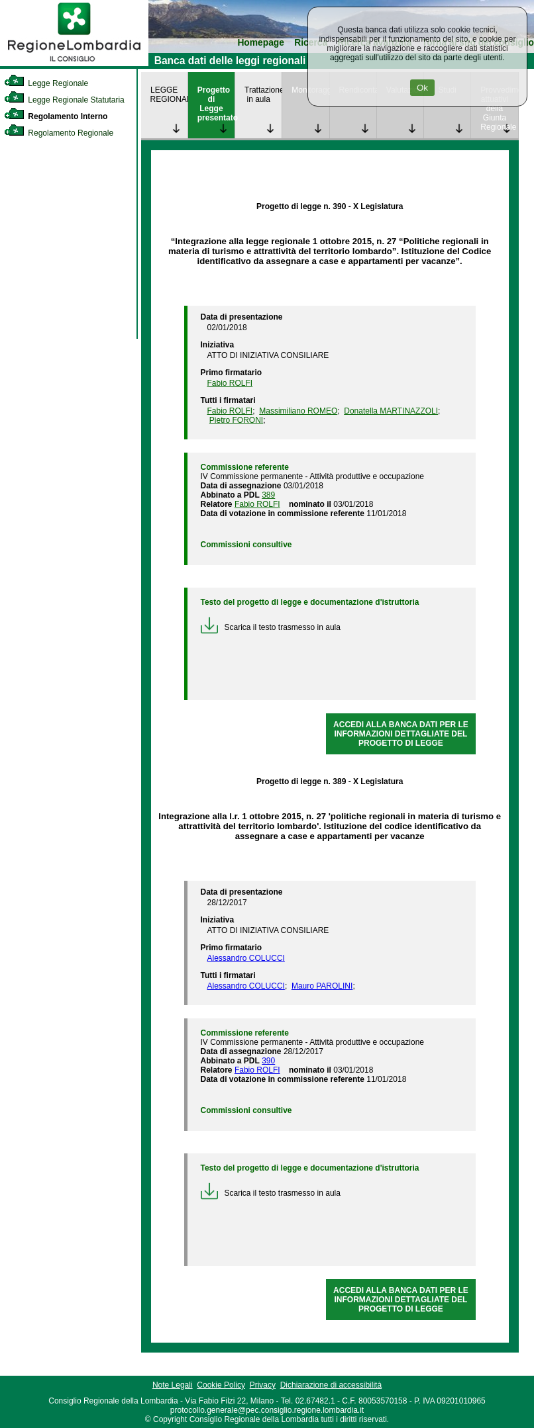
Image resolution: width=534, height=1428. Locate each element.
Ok (422, 88)
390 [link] (268, 1060)
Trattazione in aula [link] (263, 94)
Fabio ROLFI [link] (230, 383)
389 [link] (268, 495)
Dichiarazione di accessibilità (331, 1385)
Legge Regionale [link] (46, 83)
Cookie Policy (221, 1385)
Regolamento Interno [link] (55, 116)
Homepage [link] (260, 43)
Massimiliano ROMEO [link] (298, 411)
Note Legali (172, 1385)
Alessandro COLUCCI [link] (246, 958)
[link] (74, 63)
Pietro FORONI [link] (236, 420)
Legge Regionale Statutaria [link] (64, 100)
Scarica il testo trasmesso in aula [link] (271, 627)
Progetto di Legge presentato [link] (216, 103)
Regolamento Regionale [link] (58, 133)
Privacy (263, 1385)
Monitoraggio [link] (310, 90)
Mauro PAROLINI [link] (322, 986)
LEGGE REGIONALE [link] (168, 94)
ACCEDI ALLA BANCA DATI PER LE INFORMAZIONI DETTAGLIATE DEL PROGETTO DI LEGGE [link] (400, 734)
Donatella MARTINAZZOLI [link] (391, 411)
